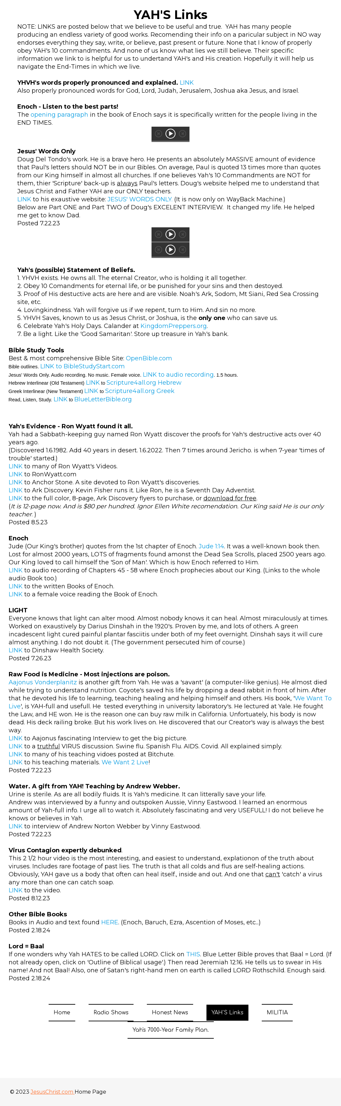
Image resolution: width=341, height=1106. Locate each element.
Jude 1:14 (211, 546)
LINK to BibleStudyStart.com (82, 366)
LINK (187, 82)
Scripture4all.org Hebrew (144, 382)
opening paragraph (59, 114)
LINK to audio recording (178, 374)
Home (62, 1013)
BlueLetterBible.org (103, 399)
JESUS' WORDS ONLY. (140, 199)
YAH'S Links (227, 1013)
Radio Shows (111, 1013)
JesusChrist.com (53, 1092)
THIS (193, 954)
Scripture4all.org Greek (139, 391)
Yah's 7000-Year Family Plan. (171, 1030)
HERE (109, 922)
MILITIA (277, 1013)
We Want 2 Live (125, 762)
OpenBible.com (149, 358)
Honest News (170, 1013)
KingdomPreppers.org (174, 326)
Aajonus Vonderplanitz (43, 682)
